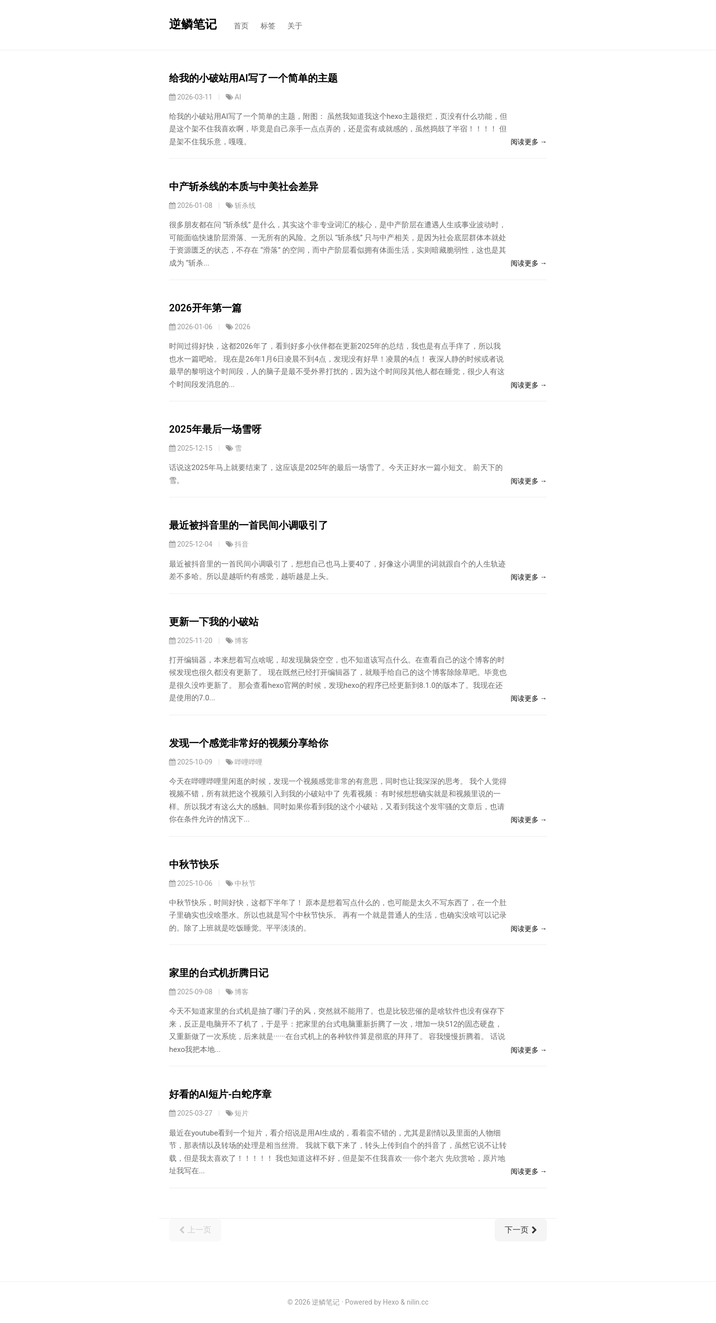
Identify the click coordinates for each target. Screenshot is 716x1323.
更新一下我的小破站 (214, 622)
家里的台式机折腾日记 (218, 973)
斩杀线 (245, 205)
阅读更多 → (529, 142)
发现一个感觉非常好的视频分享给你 (248, 743)
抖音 (242, 544)
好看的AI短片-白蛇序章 (220, 1094)
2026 (242, 327)
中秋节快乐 (194, 864)
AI (238, 97)
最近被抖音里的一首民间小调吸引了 (248, 525)
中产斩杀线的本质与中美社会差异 (243, 186)
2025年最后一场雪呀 (215, 429)
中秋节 (245, 883)
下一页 (521, 1229)
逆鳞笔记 (193, 24)
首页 (241, 25)
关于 (294, 25)
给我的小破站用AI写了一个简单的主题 (253, 78)
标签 (268, 25)
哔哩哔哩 (249, 762)
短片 (242, 1113)
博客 (242, 641)
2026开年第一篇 (205, 308)
